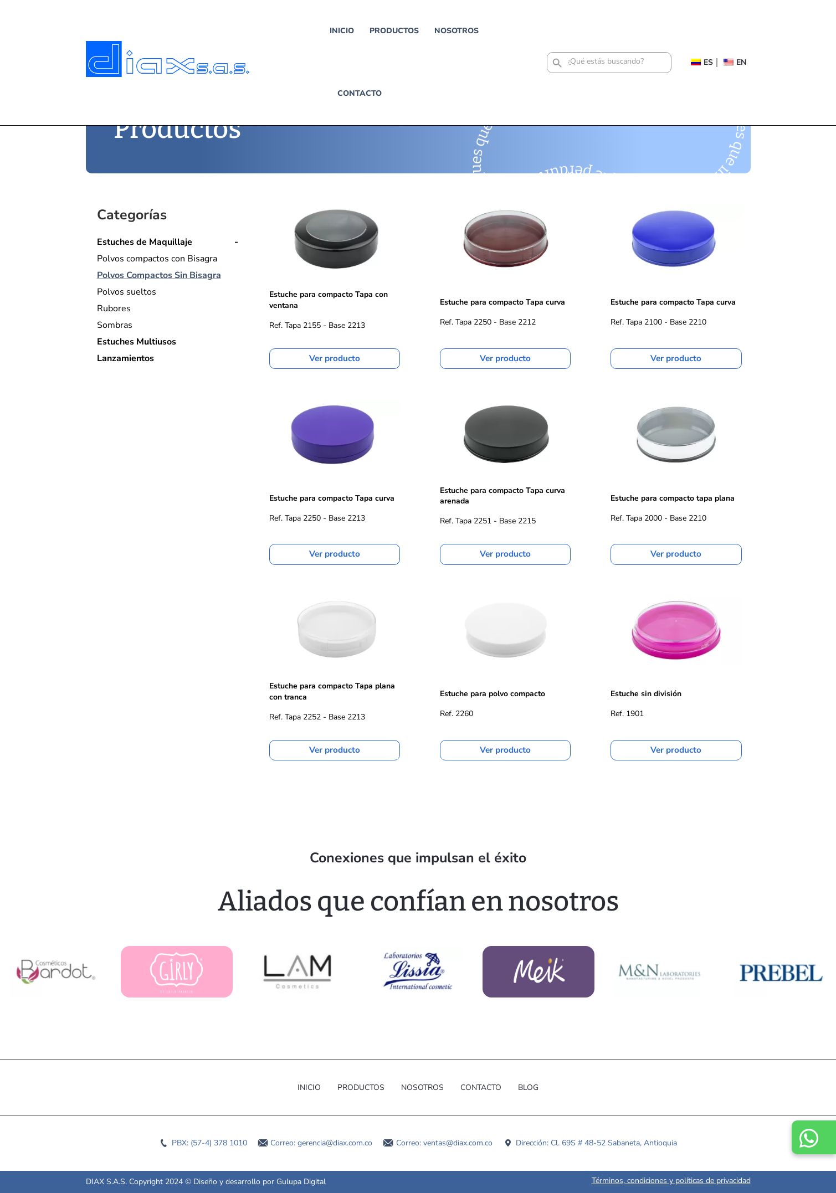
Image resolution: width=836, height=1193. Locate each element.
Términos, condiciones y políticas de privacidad (671, 1180)
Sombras (114, 325)
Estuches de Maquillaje (144, 242)
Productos (333, 30)
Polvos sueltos (126, 292)
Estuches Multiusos (136, 342)
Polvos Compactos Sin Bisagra (159, 275)
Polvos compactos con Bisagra (157, 259)
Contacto (456, 30)
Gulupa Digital (301, 1181)
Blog (528, 1087)
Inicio (281, 30)
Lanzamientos (125, 358)
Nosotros (396, 30)
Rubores (114, 308)
